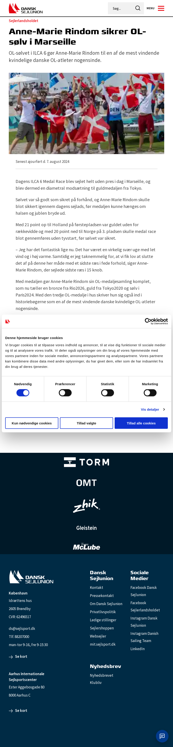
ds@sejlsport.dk (22, 628)
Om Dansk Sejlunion (106, 603)
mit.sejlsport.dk (103, 644)
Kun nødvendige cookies (32, 423)
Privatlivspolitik (103, 611)
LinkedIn (137, 648)
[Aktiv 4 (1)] (86, 483)
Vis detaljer (150, 409)
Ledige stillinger (103, 619)
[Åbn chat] (162, 736)
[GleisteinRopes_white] (86, 527)
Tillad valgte (86, 423)
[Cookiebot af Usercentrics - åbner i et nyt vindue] (148, 321)
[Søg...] (120, 8)
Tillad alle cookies (141, 423)
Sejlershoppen (102, 628)
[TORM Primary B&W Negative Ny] (86, 462)
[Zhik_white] (86, 505)
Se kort (21, 656)
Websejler (98, 636)
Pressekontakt (102, 595)
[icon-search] (137, 8)
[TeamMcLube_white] (86, 546)
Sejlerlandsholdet (23, 20)
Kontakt (96, 587)
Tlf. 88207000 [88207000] (19, 636)
